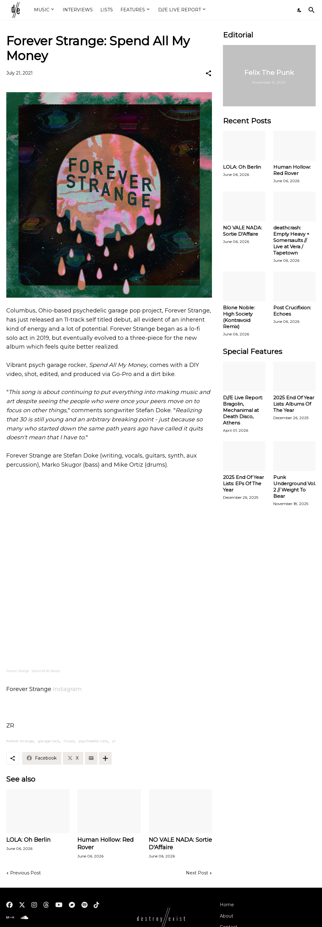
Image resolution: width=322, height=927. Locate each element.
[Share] (208, 73)
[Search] (310, 10)
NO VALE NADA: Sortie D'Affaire (180, 843)
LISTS (106, 10)
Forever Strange (17, 671)
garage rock (48, 741)
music (69, 741)
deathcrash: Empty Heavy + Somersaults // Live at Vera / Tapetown (291, 240)
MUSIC (41, 10)
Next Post (197, 873)
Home (227, 904)
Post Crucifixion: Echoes (292, 311)
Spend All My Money (46, 671)
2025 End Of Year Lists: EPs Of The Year (243, 483)
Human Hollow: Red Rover (105, 843)
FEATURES (132, 10)
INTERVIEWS (78, 10)
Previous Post (25, 873)
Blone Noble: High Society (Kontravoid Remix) (239, 317)
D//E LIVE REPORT (179, 10)
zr (114, 741)
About (226, 916)
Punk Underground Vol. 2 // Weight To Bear (294, 486)
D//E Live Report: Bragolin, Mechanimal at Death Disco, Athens (243, 410)
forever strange (20, 741)
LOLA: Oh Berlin (28, 839)
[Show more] (105, 758)
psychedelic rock (93, 741)
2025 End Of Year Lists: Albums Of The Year (293, 404)
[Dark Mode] (299, 10)
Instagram (67, 689)
